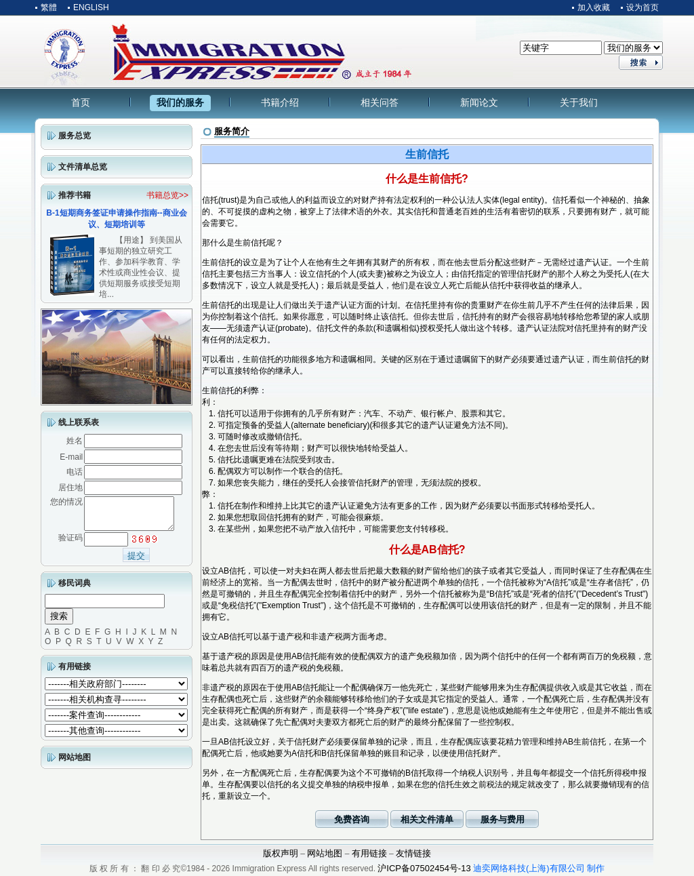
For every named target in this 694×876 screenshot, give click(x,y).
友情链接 (413, 853)
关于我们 (579, 102)
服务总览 (74, 135)
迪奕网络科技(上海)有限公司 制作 (539, 868)
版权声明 (280, 853)
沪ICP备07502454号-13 (423, 868)
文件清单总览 (82, 167)
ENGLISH (91, 7)
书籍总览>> (167, 195)
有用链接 (74, 672)
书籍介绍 (280, 102)
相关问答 (380, 102)
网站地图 (74, 763)
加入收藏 (593, 7)
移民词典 (74, 589)
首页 (80, 102)
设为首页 (642, 7)
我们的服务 (180, 102)
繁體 (49, 7)
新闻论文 (479, 102)
